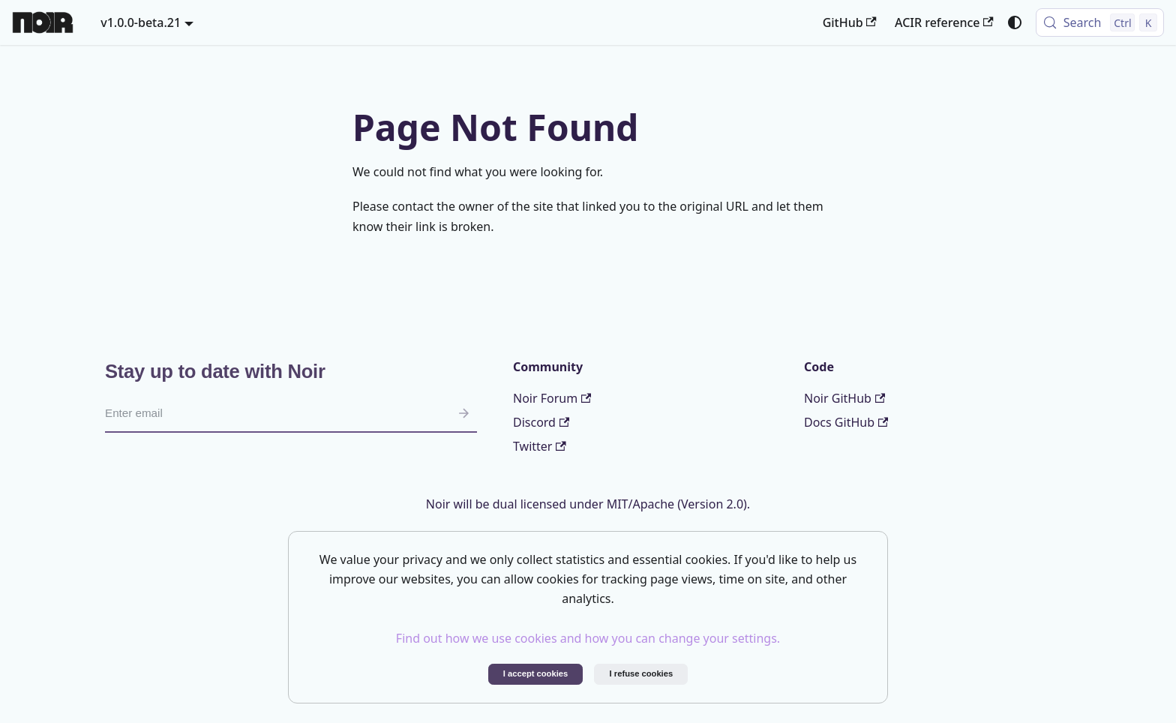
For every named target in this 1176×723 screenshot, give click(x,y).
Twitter (539, 446)
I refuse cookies (642, 673)
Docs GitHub (846, 422)
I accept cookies (535, 673)
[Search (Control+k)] (1100, 22)
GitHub (850, 22)
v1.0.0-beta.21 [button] (140, 22)
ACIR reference (944, 22)
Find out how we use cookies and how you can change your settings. (588, 638)
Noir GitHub (844, 398)
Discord (541, 422)
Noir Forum (552, 398)
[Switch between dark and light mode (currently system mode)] (1015, 22)
